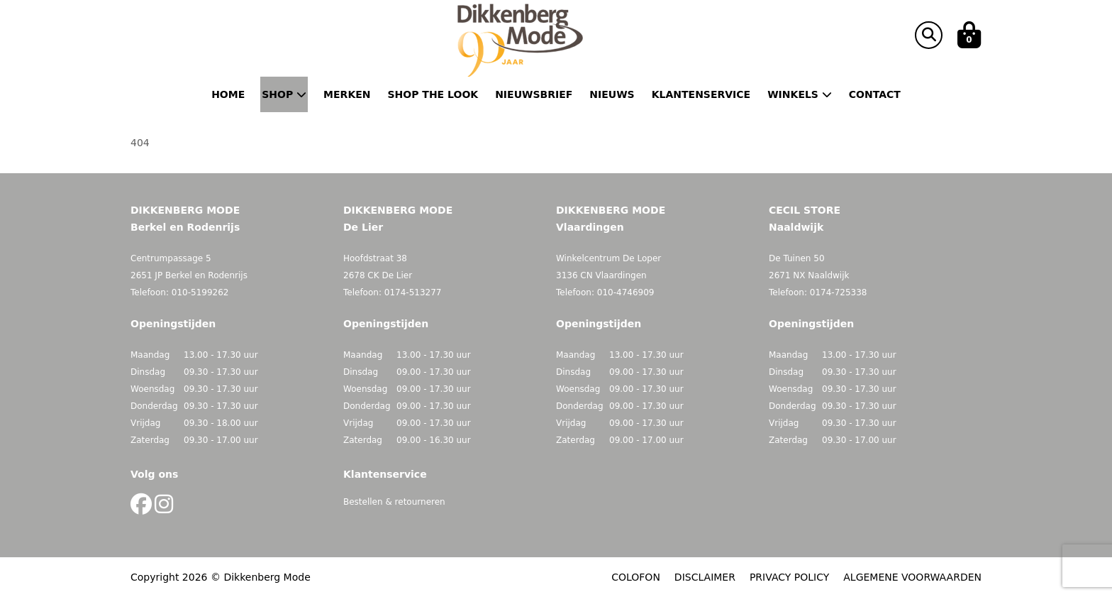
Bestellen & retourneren (394, 502)
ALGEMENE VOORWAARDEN (912, 577)
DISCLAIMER (704, 577)
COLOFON (635, 577)
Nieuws (611, 94)
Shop (284, 94)
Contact (875, 94)
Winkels (799, 94)
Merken (346, 94)
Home (228, 94)
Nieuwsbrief (533, 94)
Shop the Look (433, 94)
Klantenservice (701, 94)
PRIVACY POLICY (789, 577)
